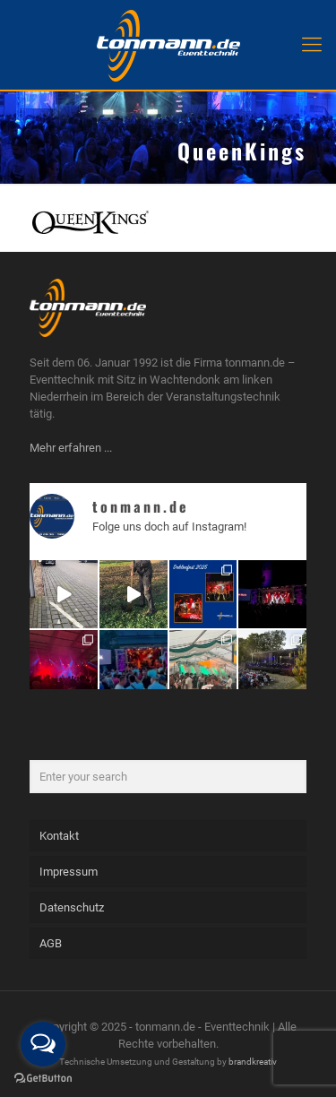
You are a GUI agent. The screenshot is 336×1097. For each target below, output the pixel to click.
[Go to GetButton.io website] (43, 1078)
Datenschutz (71, 907)
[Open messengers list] (43, 1044)
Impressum (68, 871)
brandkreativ (252, 1062)
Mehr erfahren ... (71, 447)
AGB (50, 943)
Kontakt (59, 835)
